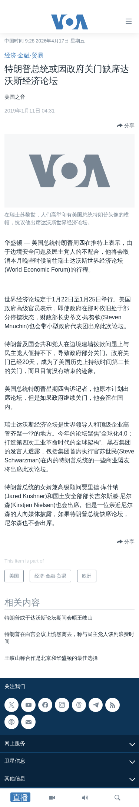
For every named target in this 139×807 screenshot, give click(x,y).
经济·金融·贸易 (23, 55)
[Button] (126, 125)
